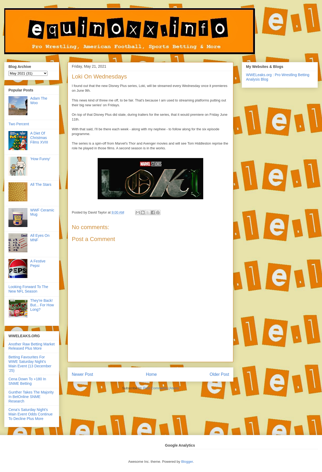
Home (151, 374)
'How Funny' (40, 159)
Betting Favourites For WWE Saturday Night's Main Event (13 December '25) (29, 363)
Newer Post (82, 374)
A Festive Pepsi (38, 263)
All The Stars (40, 184)
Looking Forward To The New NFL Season (28, 289)
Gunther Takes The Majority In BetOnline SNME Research (31, 396)
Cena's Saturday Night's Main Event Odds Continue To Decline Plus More (30, 414)
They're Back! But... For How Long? (42, 305)
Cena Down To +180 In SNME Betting (27, 381)
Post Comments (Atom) (161, 388)
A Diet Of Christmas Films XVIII (39, 137)
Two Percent (18, 124)
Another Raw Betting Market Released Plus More (31, 346)
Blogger (187, 462)
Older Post (219, 374)
